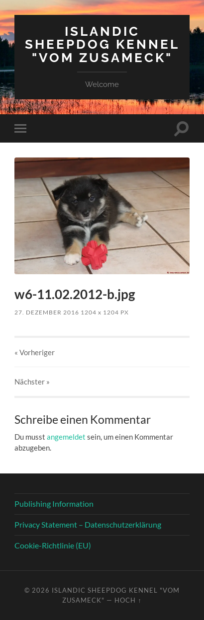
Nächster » (32, 381)
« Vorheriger (34, 352)
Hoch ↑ (127, 600)
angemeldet (66, 436)
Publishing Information (54, 503)
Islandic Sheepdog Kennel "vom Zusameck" (102, 44)
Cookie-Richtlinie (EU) (52, 545)
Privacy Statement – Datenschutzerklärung (87, 524)
